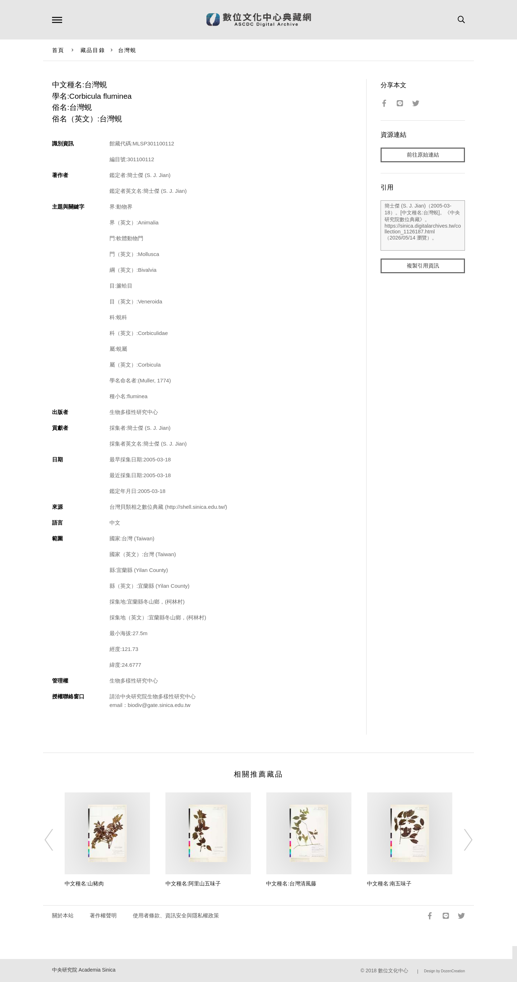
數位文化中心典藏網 (258, 20)
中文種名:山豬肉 (84, 883)
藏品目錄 (92, 50)
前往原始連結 (423, 155)
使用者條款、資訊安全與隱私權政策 (176, 915)
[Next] (462, 840)
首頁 (58, 50)
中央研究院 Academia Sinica (84, 970)
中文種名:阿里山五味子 (193, 883)
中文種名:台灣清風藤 (291, 883)
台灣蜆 (127, 50)
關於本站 (63, 915)
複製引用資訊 (423, 266)
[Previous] (55, 840)
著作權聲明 (103, 915)
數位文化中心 (393, 970)
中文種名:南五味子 (389, 883)
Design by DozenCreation (444, 971)
